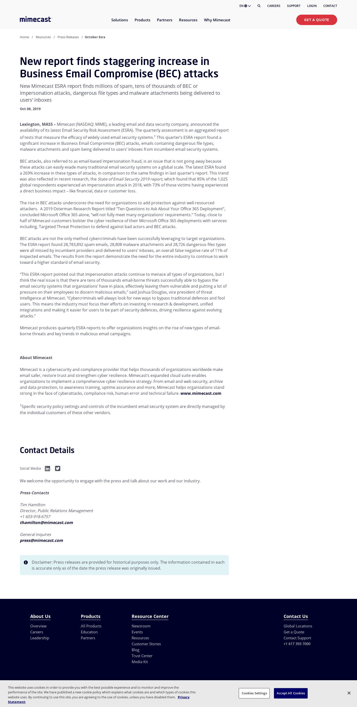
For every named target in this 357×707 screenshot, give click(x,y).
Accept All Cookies (291, 693)
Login (312, 6)
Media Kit (140, 661)
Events (137, 631)
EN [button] (245, 6)
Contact (330, 6)
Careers (273, 6)
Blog (135, 649)
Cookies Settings (254, 693)
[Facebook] (47, 468)
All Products (91, 625)
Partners (88, 637)
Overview (38, 625)
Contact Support (297, 637)
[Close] (349, 692)
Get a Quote (316, 19)
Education (89, 631)
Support (293, 6)
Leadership (39, 637)
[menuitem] (119, 23)
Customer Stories (146, 643)
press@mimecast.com (41, 540)
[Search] (259, 6)
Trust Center (142, 655)
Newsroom (141, 625)
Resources (43, 37)
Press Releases (68, 37)
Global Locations (298, 625)
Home (24, 37)
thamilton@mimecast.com (46, 522)
